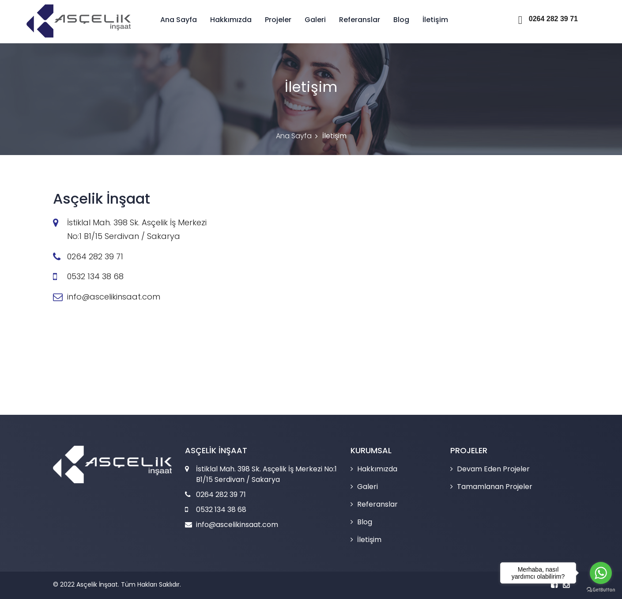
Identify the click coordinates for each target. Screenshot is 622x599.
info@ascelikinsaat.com (113, 296)
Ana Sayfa (177, 20)
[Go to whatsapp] (601, 573)
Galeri (314, 20)
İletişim (434, 20)
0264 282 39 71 (548, 19)
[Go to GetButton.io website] (601, 590)
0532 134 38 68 (95, 276)
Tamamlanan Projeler (494, 486)
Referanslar (358, 20)
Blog (400, 20)
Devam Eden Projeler (493, 469)
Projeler (277, 20)
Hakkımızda (230, 20)
